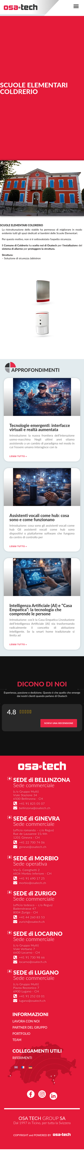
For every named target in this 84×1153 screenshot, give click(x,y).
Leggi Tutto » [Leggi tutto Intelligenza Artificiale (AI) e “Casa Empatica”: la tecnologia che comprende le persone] (18, 644)
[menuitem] (16, 1067)
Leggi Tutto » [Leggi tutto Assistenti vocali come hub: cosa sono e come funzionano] (18, 546)
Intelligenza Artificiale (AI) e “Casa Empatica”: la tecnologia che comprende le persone (40, 609)
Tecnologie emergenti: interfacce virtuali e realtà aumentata (39, 427)
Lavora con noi (26, 1021)
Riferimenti (22, 1058)
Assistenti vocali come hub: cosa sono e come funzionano (39, 517)
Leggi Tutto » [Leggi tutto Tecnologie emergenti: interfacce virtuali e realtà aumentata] (18, 456)
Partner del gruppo (29, 1027)
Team (16, 1040)
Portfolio (21, 1034)
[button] (76, 6)
